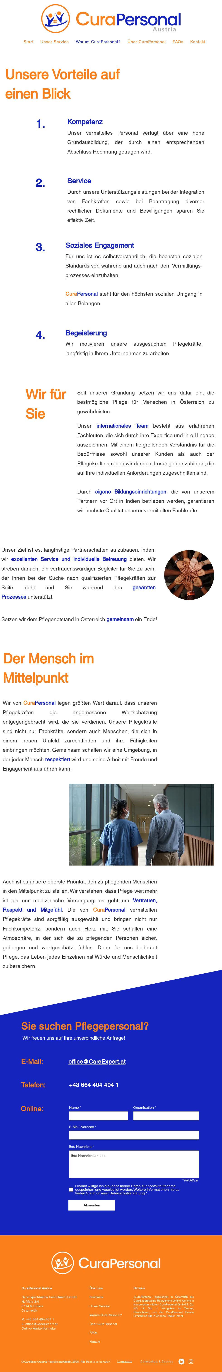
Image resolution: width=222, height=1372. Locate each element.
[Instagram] (191, 1362)
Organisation (143, 1107)
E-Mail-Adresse (81, 1127)
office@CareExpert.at (41, 1324)
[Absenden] (91, 1205)
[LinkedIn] (181, 1362)
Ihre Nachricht (80, 1147)
